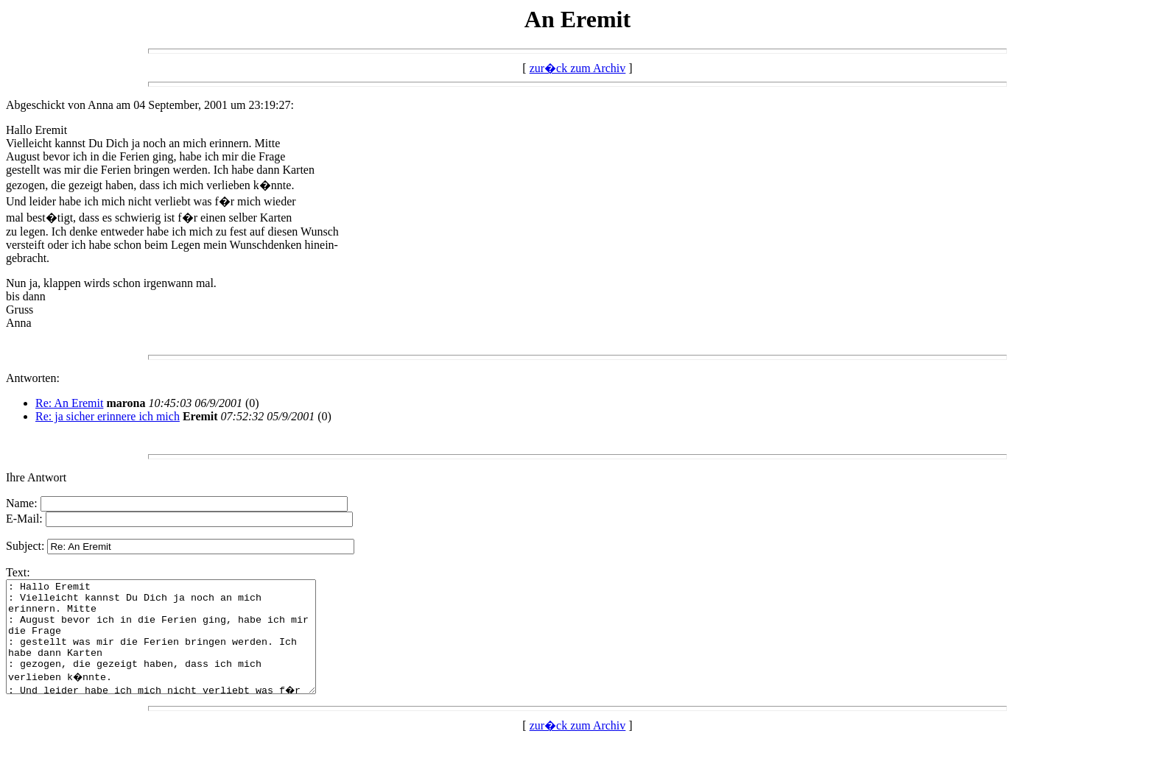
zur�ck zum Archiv (578, 68)
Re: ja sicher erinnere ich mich (107, 416)
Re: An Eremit (69, 403)
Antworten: (33, 378)
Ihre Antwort (36, 477)
